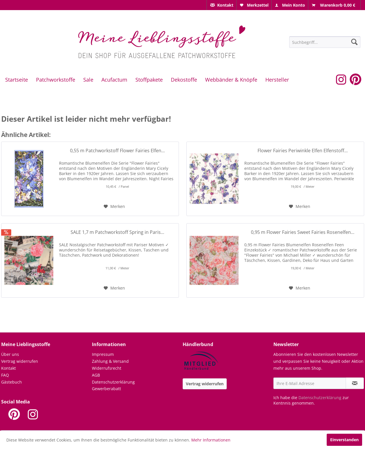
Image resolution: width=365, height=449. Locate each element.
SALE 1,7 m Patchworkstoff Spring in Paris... (117, 232)
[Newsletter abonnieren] (355, 383)
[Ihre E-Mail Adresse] (309, 383)
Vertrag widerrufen (19, 361)
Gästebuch (11, 382)
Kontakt (8, 368)
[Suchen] (354, 42)
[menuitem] (222, 5)
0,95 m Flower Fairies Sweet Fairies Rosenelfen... (302, 232)
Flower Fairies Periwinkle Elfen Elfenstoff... (303, 151)
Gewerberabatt (106, 388)
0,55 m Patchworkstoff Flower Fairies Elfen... (117, 151)
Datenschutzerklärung (113, 382)
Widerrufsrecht (106, 368)
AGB (96, 375)
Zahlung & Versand (110, 361)
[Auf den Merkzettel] (114, 206)
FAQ (5, 375)
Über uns (10, 354)
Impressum (103, 354)
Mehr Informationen (210, 440)
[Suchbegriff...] (324, 42)
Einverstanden (344, 439)
